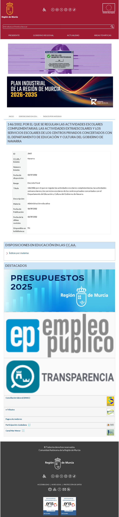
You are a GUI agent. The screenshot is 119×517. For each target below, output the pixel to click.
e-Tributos (10, 409)
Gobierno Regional (43, 35)
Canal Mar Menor (15, 431)
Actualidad (73, 35)
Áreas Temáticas (102, 35)
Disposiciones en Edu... (28, 116)
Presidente (14, 35)
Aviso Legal (56, 484)
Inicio (11, 116)
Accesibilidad (43, 484)
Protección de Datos (73, 484)
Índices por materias (52, 116)
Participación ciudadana (18, 425)
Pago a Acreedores (14, 419)
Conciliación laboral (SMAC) (18, 398)
